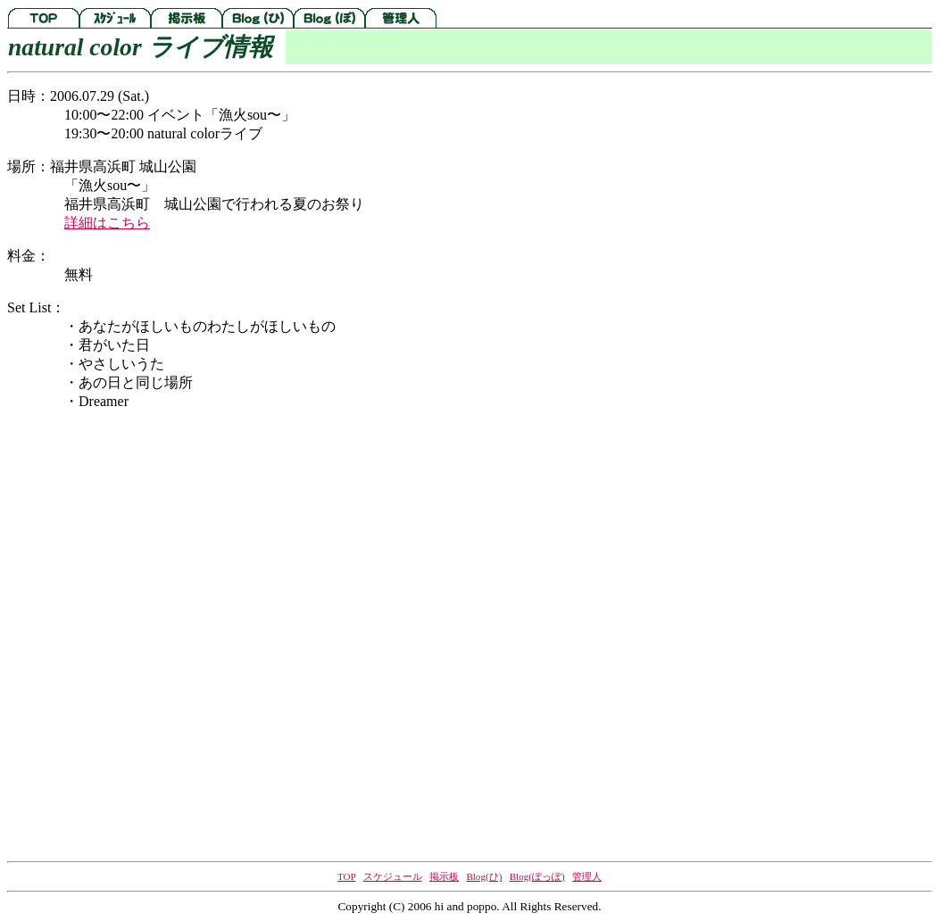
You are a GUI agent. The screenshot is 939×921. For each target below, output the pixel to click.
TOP (346, 876)
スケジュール (392, 876)
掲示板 (444, 876)
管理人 (587, 876)
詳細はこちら (107, 222)
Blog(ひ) (484, 876)
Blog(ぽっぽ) (537, 876)
